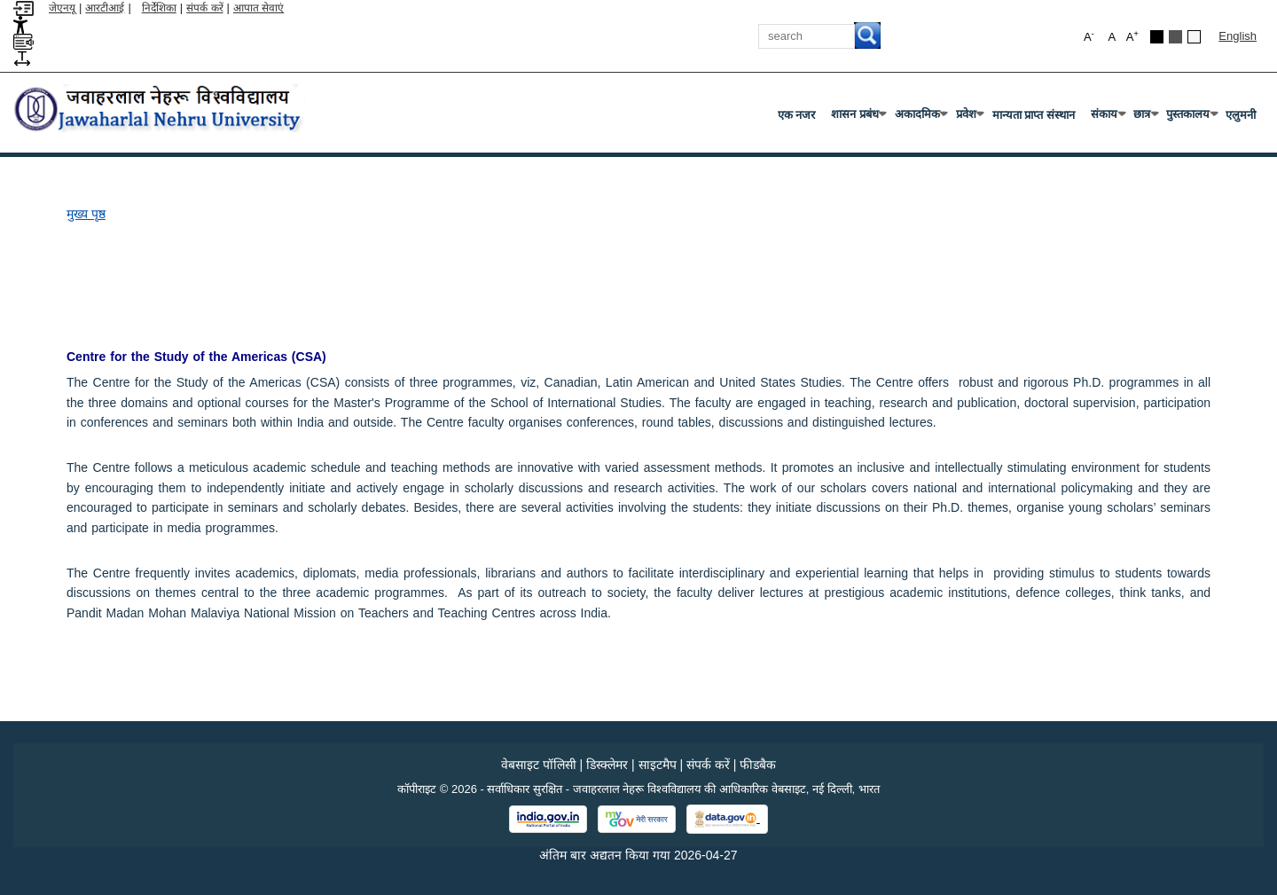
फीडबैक (758, 765)
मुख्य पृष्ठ (86, 214)
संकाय (1107, 118)
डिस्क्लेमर (607, 765)
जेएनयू (62, 8)
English (1237, 36)
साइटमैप (657, 765)
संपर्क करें (204, 8)
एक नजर (797, 115)
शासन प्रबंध (858, 118)
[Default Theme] (1194, 36)
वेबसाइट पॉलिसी (538, 765)
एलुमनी (1241, 115)
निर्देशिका (159, 8)
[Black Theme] (1156, 36)
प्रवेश (969, 118)
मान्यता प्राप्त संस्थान (1033, 115)
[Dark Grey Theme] (1175, 36)
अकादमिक (921, 118)
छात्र (1145, 118)
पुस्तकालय (1191, 118)
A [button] (1132, 35)
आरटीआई (104, 8)
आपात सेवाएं (258, 8)
